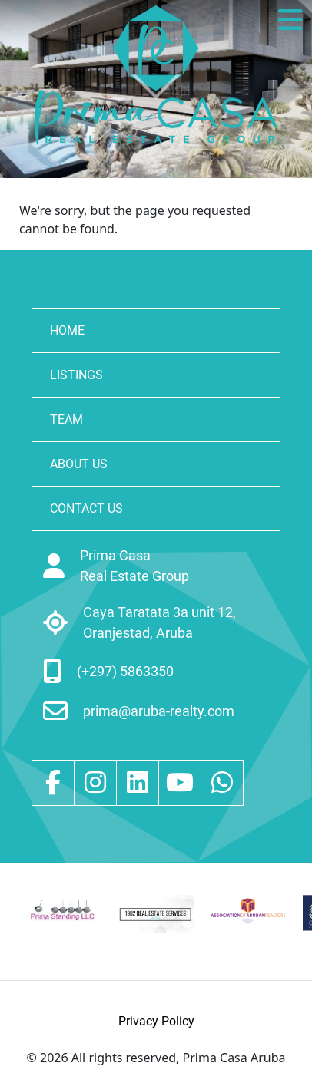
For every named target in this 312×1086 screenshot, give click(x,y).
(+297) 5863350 (125, 671)
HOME (67, 330)
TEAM (66, 419)
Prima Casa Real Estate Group (134, 565)
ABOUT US (79, 464)
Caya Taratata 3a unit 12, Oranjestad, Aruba (159, 622)
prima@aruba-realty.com (158, 711)
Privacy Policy (156, 1021)
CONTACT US (86, 508)
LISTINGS (76, 375)
